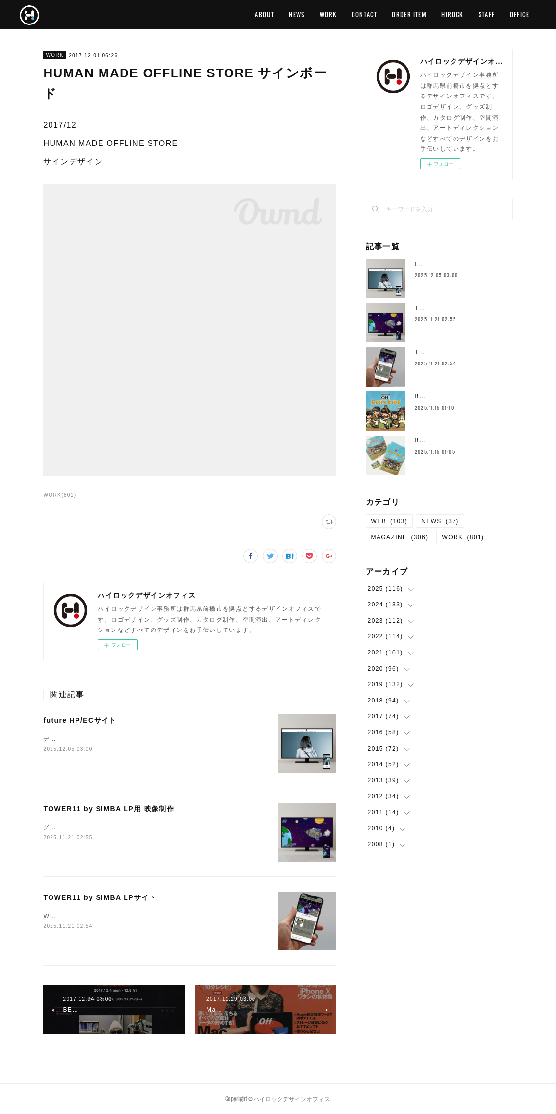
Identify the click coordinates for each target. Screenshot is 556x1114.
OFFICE (519, 14)
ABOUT (264, 14)
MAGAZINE (400, 537)
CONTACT (364, 14)
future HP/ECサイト (79, 720)
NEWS (297, 14)
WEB (389, 521)
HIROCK (452, 14)
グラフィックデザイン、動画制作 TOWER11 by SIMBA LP (137, 827)
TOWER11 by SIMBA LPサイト (99, 897)
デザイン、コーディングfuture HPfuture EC (110, 738)
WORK (328, 14)
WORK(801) (59, 495)
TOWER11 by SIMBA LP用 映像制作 (108, 809)
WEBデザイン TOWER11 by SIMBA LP (106, 916)
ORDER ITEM (409, 14)
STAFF (487, 14)
